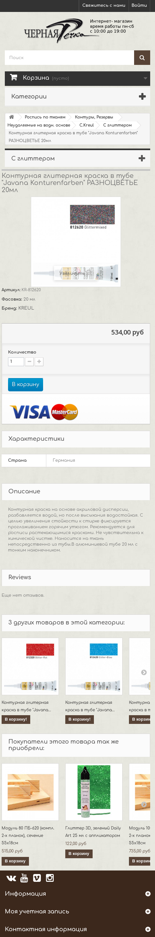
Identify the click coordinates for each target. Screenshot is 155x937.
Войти (139, 5)
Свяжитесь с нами (103, 5)
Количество (22, 352)
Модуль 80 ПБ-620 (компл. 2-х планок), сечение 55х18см (28, 835)
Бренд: (10, 308)
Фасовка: (12, 299)
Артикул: (12, 290)
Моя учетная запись (37, 911)
